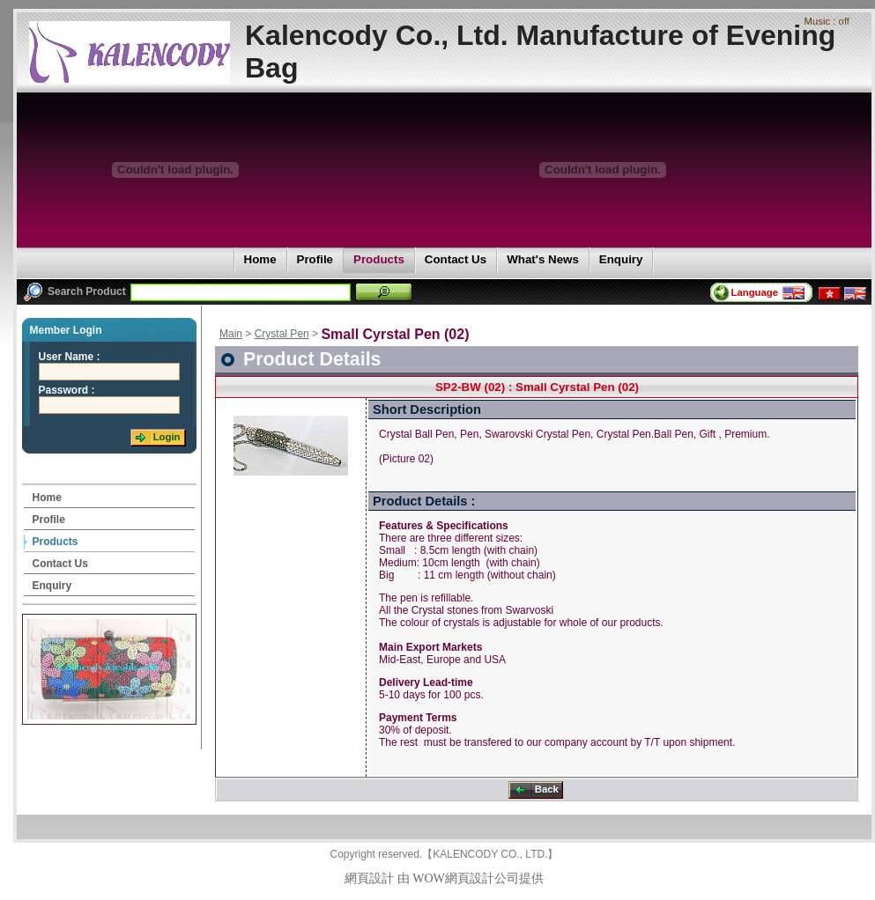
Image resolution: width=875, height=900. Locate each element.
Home (260, 260)
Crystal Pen (282, 334)
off (844, 21)
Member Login (66, 330)
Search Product (75, 291)
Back (534, 790)
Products (378, 260)
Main (230, 334)
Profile (314, 260)
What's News (542, 260)
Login (156, 438)
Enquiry (620, 260)
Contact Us (455, 260)
